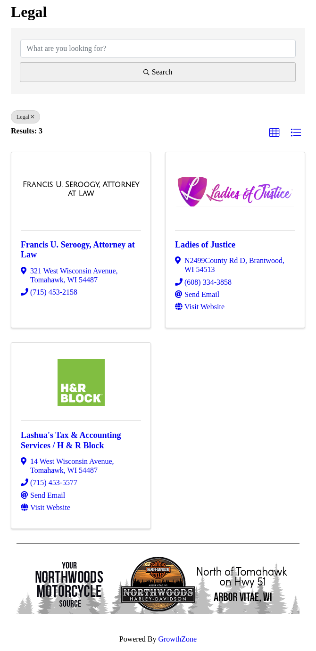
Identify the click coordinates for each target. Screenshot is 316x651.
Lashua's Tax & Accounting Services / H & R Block (71, 440)
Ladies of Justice (205, 244)
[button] (274, 133)
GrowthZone (177, 639)
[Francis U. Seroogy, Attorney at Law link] (81, 189)
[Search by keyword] (158, 49)
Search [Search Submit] (158, 72)
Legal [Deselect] (25, 117)
